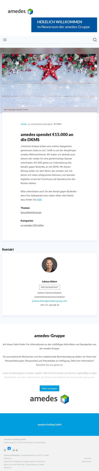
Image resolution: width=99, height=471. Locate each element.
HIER (39, 199)
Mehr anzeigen (49, 388)
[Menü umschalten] (5, 40)
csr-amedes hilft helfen (32, 225)
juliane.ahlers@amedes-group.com (49, 300)
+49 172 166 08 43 (49, 305)
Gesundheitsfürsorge (31, 212)
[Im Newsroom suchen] (95, 40)
